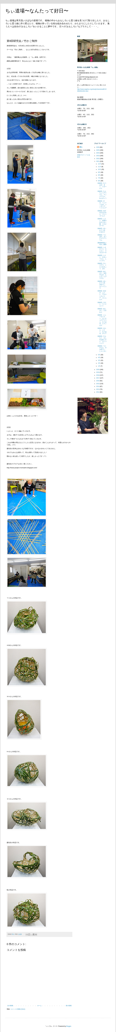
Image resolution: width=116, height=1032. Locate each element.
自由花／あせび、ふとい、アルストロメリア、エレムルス (102, 295)
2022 (98, 158)
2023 (98, 156)
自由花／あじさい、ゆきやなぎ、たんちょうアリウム (102, 275)
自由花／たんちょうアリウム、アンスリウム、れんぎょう (102, 194)
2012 (98, 392)
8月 (99, 175)
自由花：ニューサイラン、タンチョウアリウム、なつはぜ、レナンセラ (102, 320)
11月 (99, 166)
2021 (98, 161)
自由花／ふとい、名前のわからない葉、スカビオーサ (102, 222)
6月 (99, 181)
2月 (99, 363)
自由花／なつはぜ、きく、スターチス (102, 185)
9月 (99, 172)
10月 (99, 169)
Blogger (68, 1026)
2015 (98, 383)
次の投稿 (10, 1005)
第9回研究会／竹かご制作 (102, 243)
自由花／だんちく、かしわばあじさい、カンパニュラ (102, 339)
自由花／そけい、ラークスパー (102, 304)
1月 (99, 366)
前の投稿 (69, 1005)
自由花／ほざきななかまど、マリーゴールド (102, 213)
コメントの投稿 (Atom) (17, 1009)
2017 (98, 378)
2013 (98, 389)
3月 (99, 360)
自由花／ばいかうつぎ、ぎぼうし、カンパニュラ (102, 284)
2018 (98, 375)
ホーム (39, 1005)
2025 (98, 150)
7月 (99, 178)
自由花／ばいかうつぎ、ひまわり (102, 230)
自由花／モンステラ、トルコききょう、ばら (102, 266)
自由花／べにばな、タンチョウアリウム (102, 237)
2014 (98, 386)
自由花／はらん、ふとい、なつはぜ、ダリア (102, 330)
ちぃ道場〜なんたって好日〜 (36, 10)
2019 (98, 372)
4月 (99, 357)
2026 (98, 147)
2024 (98, 153)
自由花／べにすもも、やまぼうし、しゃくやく (102, 348)
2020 (98, 369)
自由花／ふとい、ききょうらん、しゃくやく (102, 257)
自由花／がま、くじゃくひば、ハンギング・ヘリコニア (102, 204)
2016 (98, 381)
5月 (99, 355)
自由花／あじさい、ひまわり (102, 310)
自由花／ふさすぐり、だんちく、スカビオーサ (102, 250)
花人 (81, 147)
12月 (99, 164)
